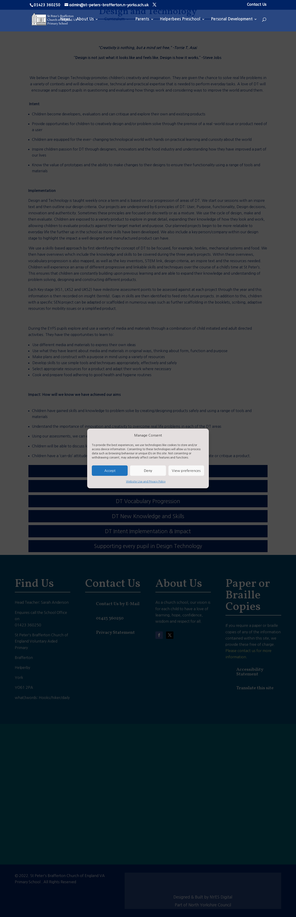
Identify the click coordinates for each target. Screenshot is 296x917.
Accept (109, 470)
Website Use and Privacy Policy (146, 481)
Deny (148, 470)
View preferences (186, 470)
